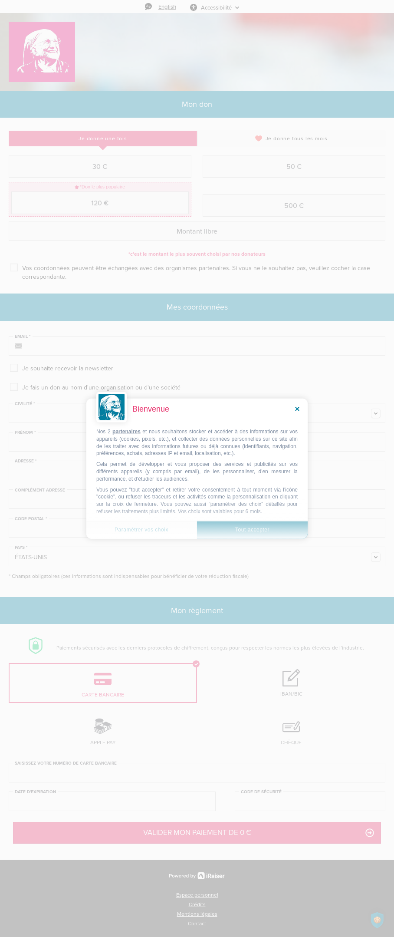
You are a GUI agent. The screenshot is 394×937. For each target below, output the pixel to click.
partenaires (126, 432)
